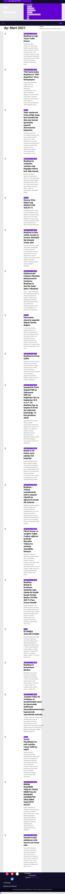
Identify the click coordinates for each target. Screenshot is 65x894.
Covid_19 (29, 12)
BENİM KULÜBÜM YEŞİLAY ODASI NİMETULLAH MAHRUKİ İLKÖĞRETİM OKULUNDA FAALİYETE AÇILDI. (31, 794)
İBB (28, 18)
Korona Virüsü (31, 10)
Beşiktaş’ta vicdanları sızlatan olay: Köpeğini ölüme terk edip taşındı (31, 166)
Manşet (26, 110)
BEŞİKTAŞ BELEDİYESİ (34, 14)
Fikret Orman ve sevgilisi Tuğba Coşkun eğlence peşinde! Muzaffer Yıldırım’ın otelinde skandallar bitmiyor (31, 541)
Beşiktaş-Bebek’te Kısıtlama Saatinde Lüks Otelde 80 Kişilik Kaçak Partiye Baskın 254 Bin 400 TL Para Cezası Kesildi (31, 592)
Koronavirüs (30, 8)
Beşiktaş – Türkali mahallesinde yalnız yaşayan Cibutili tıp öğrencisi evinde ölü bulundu (31, 495)
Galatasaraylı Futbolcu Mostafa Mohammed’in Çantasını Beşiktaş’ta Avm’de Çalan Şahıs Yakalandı (32, 281)
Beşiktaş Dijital (34, 877)
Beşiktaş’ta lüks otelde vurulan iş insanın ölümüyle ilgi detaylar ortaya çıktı (31, 237)
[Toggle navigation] (4, 23)
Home (41, 26)
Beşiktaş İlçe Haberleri (30, 34)
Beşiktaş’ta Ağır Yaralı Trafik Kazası (31, 38)
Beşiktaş (29, 6)
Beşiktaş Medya (36, 873)
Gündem (26, 315)
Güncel (26, 629)
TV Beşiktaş (6, 883)
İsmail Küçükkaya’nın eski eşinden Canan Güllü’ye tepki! (30, 744)
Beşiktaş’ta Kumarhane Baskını (29, 667)
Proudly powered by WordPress (22, 889)
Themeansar (48, 889)
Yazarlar (26, 198)
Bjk (28, 16)
